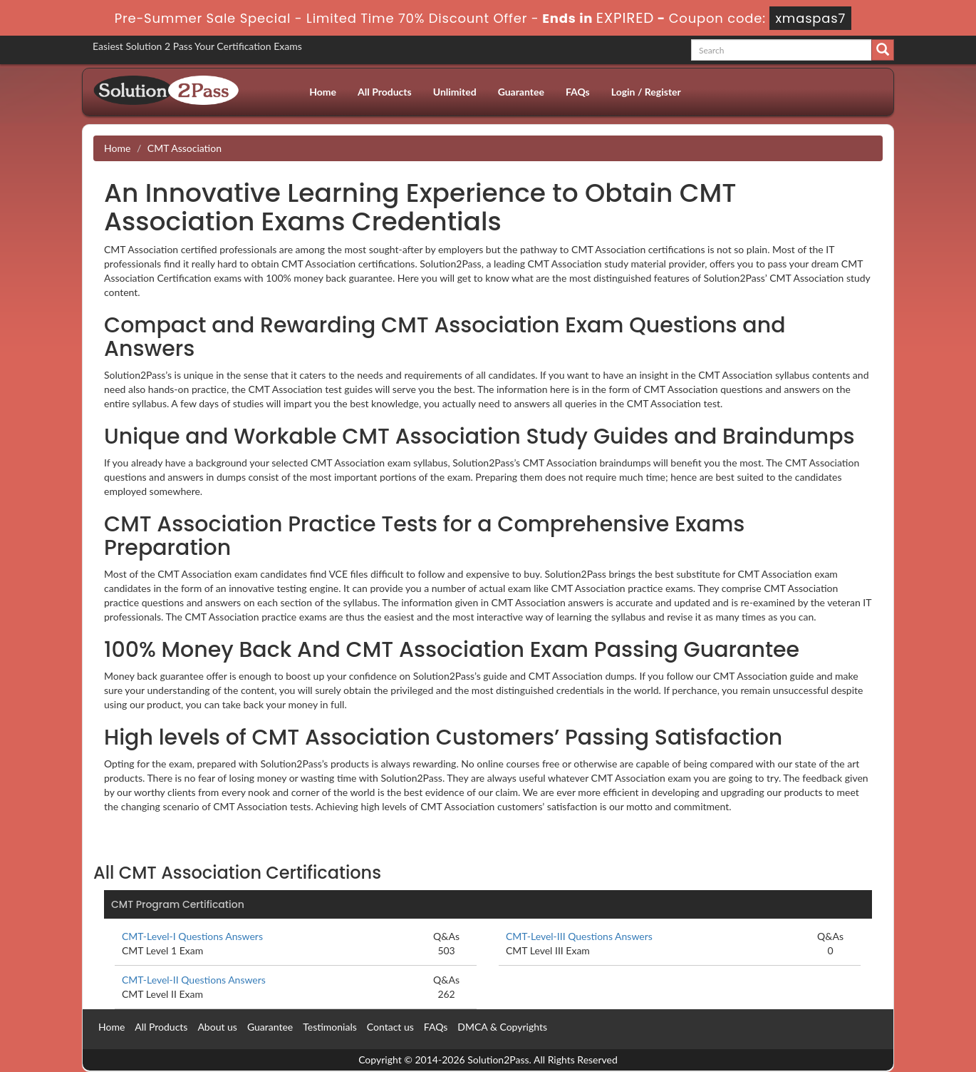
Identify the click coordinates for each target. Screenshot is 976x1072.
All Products (385, 92)
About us (217, 1027)
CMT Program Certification (177, 904)
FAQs (578, 92)
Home (322, 92)
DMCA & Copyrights (502, 1027)
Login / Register (646, 92)
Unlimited (455, 92)
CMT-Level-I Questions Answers (192, 936)
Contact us (390, 1027)
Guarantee (521, 92)
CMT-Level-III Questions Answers (579, 936)
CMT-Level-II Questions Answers (194, 980)
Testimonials (330, 1027)
